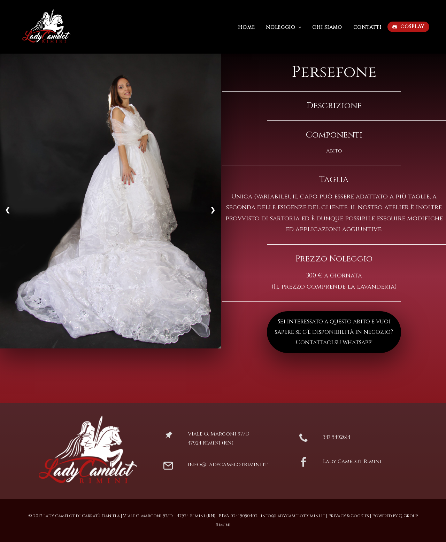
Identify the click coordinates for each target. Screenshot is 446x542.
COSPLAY (412, 26)
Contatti (367, 27)
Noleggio (283, 27)
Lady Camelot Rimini (352, 461)
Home (246, 27)
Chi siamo (327, 27)
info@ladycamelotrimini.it (228, 464)
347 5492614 (337, 437)
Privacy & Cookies (348, 516)
